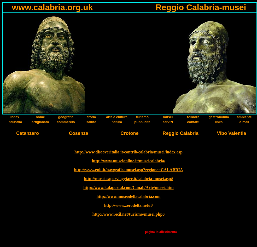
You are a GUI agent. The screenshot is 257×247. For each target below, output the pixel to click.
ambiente (244, 117)
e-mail (244, 122)
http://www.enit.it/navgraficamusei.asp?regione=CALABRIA (128, 170)
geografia (66, 117)
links (219, 122)
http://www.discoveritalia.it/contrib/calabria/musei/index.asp (128, 152)
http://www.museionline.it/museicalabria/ (128, 161)
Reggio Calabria (180, 133)
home (40, 117)
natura (117, 122)
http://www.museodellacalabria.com (128, 196)
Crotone (129, 133)
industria (15, 122)
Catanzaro (27, 133)
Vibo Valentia (231, 133)
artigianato (40, 122)
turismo (142, 117)
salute (91, 122)
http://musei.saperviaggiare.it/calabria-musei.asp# (128, 178)
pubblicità (142, 122)
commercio (66, 122)
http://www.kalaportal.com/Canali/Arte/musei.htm (128, 187)
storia (91, 117)
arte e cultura (116, 117)
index (14, 117)
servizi (167, 122)
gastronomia (218, 117)
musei (168, 117)
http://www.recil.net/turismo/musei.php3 (128, 214)
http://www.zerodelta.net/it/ (128, 205)
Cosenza (78, 133)
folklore (193, 117)
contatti (193, 122)
